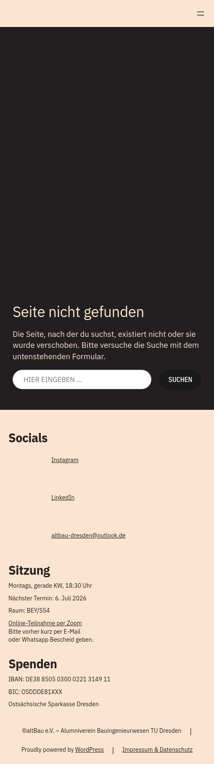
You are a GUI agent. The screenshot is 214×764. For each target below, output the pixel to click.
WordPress (89, 749)
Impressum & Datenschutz (157, 749)
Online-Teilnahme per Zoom (45, 623)
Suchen (180, 379)
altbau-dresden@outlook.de (88, 535)
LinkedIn (62, 497)
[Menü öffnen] (201, 13)
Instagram (65, 460)
